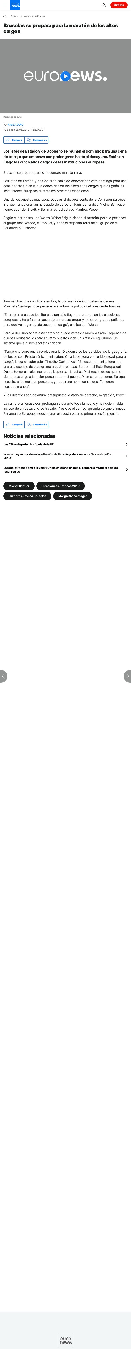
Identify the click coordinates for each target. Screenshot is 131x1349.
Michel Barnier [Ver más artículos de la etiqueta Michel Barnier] (19, 486)
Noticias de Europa (34, 16)
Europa (14, 16)
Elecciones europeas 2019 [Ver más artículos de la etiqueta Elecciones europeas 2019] (61, 486)
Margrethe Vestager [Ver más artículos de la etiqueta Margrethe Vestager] (72, 496)
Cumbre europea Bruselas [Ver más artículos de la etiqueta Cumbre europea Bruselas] (27, 496)
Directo (119, 5)
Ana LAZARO (15, 124)
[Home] (4, 16)
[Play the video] (65, 76)
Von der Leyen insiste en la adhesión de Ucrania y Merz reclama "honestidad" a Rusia (57, 456)
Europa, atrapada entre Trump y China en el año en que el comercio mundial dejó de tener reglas (60, 469)
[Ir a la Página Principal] (15, 5)
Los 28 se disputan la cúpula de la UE (28, 444)
